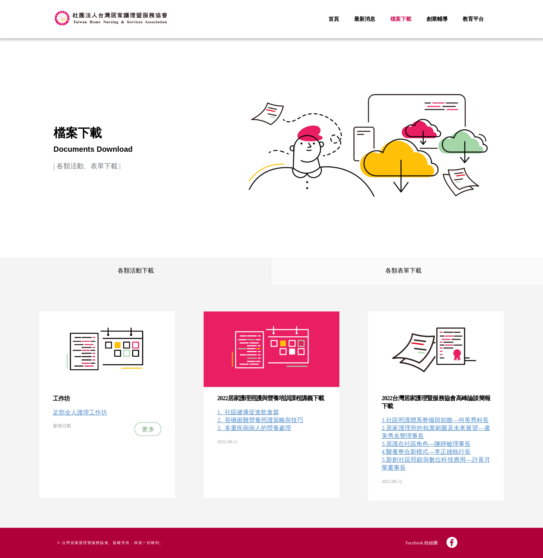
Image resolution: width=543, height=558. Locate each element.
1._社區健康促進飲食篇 (248, 412)
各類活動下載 (136, 270)
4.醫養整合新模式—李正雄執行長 (426, 452)
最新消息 (364, 19)
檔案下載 (400, 19)
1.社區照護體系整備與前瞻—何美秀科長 (435, 420)
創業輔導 (437, 19)
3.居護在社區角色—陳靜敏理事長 (426, 444)
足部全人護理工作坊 (80, 412)
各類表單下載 (403, 270)
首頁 (333, 19)
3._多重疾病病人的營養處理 (254, 428)
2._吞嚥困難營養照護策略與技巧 (260, 420)
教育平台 (473, 19)
